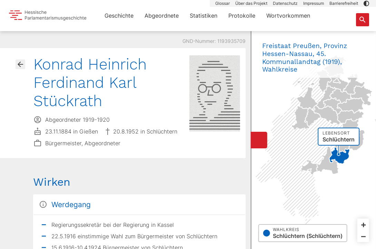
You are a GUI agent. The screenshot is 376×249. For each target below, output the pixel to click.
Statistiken (203, 15)
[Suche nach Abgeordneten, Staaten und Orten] (362, 19)
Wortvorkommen (288, 15)
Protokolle (241, 15)
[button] (366, 3)
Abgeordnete (162, 15)
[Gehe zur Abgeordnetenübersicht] (20, 64)
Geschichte (119, 15)
